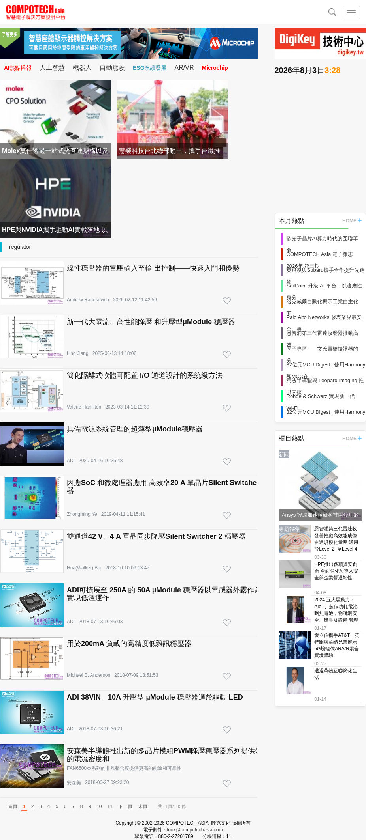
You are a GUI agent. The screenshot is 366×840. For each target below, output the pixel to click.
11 (110, 806)
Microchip (215, 68)
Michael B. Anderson (88, 675)
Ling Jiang (78, 353)
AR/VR (184, 67)
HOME (352, 221)
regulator (20, 247)
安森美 (74, 783)
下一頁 (125, 806)
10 (99, 806)
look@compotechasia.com (195, 830)
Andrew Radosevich (88, 299)
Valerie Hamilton (84, 407)
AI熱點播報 (18, 68)
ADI (71, 460)
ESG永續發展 (150, 68)
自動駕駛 (112, 67)
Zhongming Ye (82, 514)
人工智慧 (52, 67)
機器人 (82, 67)
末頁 (142, 806)
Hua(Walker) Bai (84, 568)
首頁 (12, 806)
